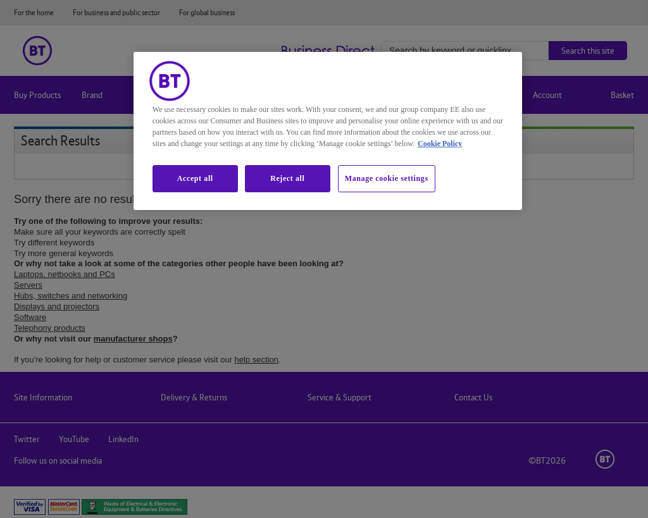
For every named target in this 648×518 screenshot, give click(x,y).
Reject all (287, 178)
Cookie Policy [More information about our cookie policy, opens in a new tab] (440, 143)
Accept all (195, 178)
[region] (328, 131)
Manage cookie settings (386, 178)
